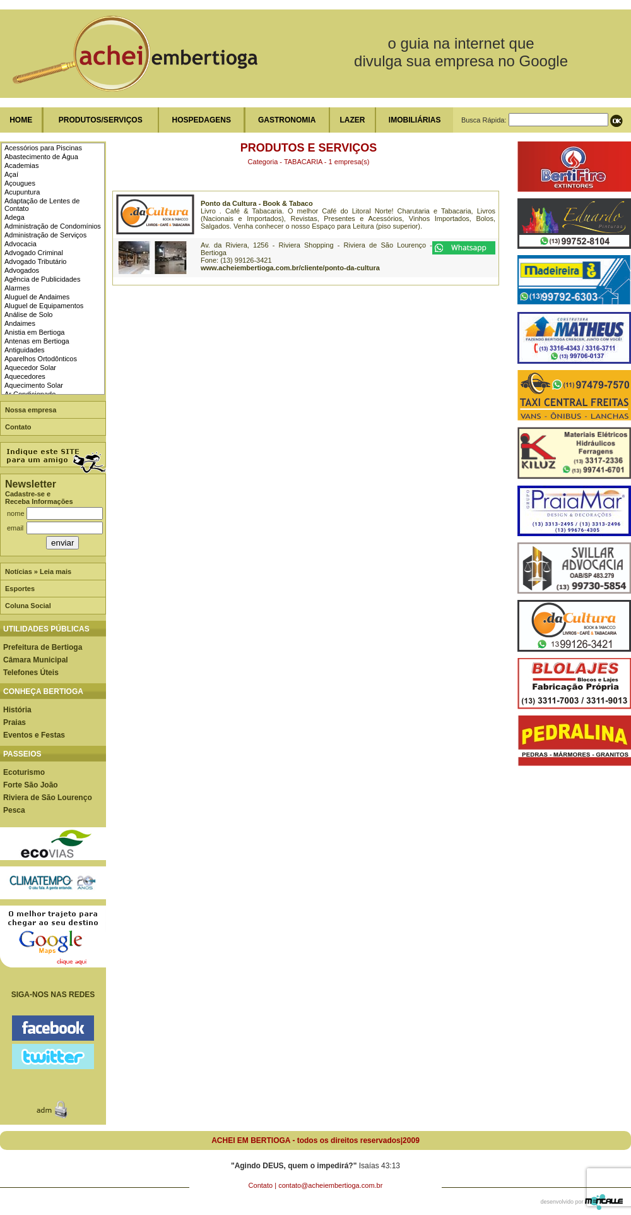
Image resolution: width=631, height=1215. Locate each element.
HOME (20, 120)
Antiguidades (24, 350)
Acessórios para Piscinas (43, 148)
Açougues (19, 183)
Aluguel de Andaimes (36, 297)
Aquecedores (24, 376)
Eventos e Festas (34, 735)
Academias (21, 165)
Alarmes (17, 288)
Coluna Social (28, 605)
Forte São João (30, 785)
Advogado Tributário (35, 261)
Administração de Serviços (45, 235)
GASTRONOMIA (287, 120)
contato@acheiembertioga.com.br (330, 1185)
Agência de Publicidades (42, 279)
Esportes (20, 588)
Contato (18, 427)
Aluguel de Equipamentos (43, 305)
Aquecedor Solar (30, 367)
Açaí (11, 174)
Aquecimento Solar (33, 385)
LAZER (352, 120)
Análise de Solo (28, 314)
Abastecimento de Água (41, 156)
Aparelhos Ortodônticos (40, 358)
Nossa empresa (30, 410)
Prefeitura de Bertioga (42, 647)
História (17, 709)
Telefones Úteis (31, 672)
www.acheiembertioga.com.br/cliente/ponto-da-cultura (290, 268)
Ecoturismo (24, 772)
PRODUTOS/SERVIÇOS (101, 120)
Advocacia (20, 244)
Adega (14, 217)
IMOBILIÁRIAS (415, 120)
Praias (14, 722)
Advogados (21, 270)
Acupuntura (22, 192)
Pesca (14, 810)
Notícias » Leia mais (38, 571)
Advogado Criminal (33, 252)
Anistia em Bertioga (34, 332)
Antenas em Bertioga (36, 341)
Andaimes (19, 323)
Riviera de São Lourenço (47, 797)
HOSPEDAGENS (201, 120)
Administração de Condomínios (52, 226)
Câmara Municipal (35, 659)
